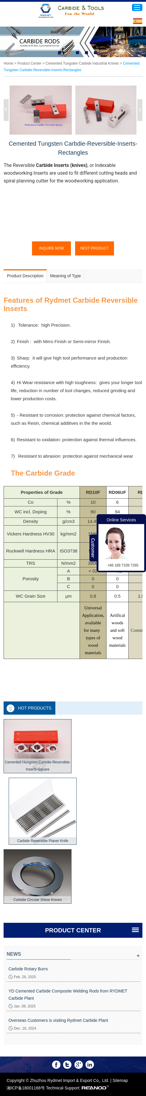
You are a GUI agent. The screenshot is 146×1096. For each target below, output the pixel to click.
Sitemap (120, 1080)
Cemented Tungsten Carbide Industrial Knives (82, 63)
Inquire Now (51, 248)
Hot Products (34, 708)
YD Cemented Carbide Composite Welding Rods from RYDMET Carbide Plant (67, 995)
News (14, 954)
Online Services (121, 519)
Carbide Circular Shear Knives (37, 900)
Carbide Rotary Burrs (28, 968)
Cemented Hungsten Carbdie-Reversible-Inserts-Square (38, 765)
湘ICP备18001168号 (26, 1088)
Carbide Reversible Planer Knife (42, 841)
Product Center (29, 63)
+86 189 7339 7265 (123, 565)
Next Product (94, 248)
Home (8, 63)
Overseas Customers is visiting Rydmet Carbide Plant (58, 1020)
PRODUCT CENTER (73, 930)
